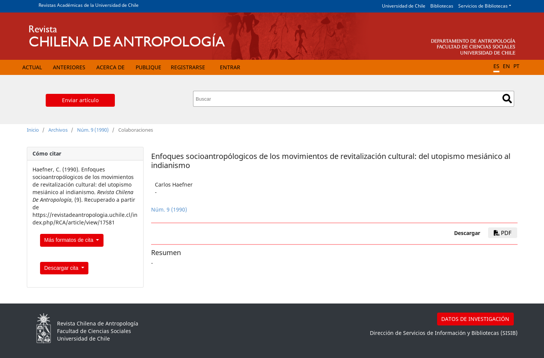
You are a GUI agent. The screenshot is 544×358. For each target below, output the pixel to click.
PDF (503, 233)
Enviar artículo (80, 100)
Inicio (33, 129)
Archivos (58, 129)
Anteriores (69, 67)
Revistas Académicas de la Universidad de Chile (89, 5)
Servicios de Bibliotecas (483, 6)
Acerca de (110, 67)
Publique (148, 67)
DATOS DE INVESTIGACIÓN (475, 318)
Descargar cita (62, 268)
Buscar (507, 98)
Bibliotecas (441, 6)
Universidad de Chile (403, 6)
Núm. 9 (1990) (93, 129)
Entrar (230, 67)
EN (506, 66)
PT (516, 66)
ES (496, 66)
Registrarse (188, 67)
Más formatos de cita (69, 240)
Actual (32, 67)
